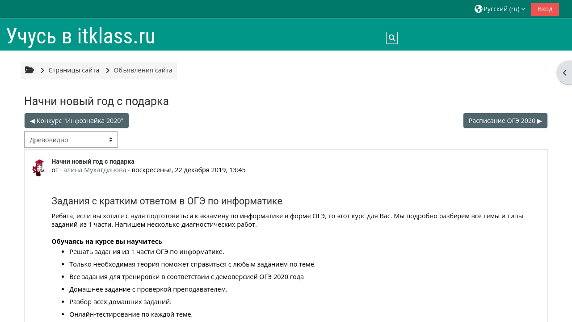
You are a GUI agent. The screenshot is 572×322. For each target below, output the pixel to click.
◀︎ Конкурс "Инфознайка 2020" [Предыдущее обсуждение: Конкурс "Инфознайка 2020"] (76, 120)
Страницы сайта (73, 70)
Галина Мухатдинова (93, 169)
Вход (545, 8)
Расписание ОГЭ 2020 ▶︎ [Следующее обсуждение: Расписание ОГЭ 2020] (505, 120)
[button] (499, 9)
